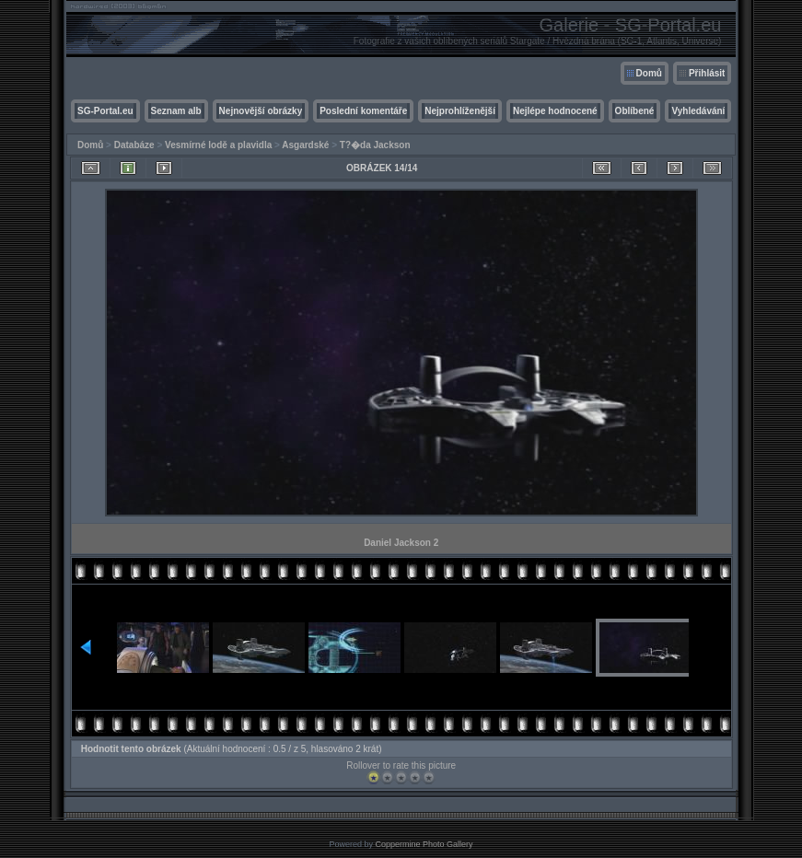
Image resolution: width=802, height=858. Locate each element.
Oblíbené (635, 111)
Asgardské (305, 145)
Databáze (134, 145)
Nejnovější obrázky (261, 111)
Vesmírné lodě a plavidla (218, 145)
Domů (649, 73)
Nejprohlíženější (459, 111)
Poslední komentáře (363, 111)
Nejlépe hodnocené (555, 111)
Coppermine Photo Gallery (423, 844)
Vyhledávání (698, 111)
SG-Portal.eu (105, 111)
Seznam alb (176, 111)
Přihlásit (707, 73)
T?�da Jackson (375, 145)
